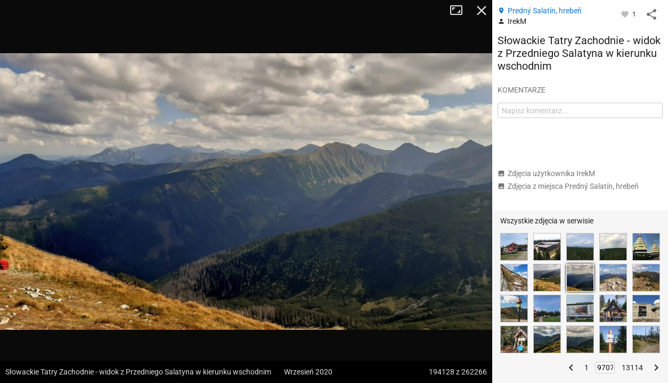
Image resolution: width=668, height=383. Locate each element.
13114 (632, 367)
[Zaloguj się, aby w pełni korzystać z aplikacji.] (625, 14)
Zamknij (481, 10)
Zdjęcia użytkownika (546, 173)
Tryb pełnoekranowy (460, 10)
